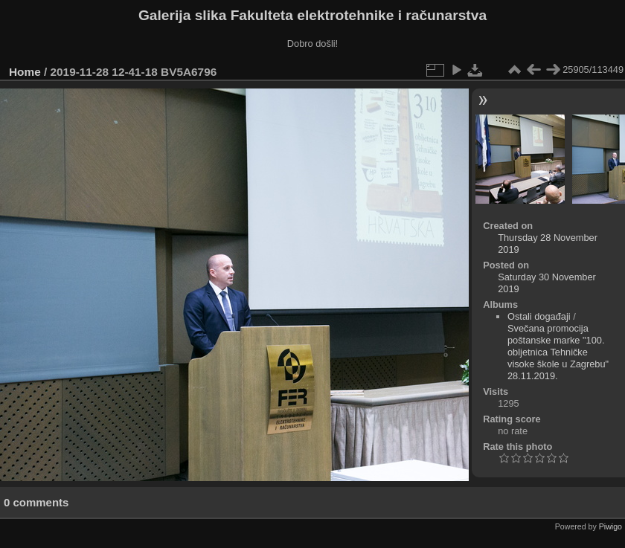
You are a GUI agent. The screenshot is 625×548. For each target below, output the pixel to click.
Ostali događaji (539, 316)
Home (25, 71)
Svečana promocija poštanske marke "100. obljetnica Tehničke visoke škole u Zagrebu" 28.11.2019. (558, 352)
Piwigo (610, 526)
